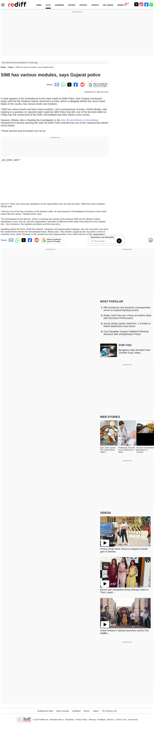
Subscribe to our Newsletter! (102, 237)
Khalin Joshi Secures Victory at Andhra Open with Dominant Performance (127, 316)
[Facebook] (146, 4)
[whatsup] (151, 4)
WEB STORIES (110, 416)
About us (110, 720)
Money (87, 711)
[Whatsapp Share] (62, 84)
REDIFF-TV (122, 5)
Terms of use (121, 720)
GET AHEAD (108, 5)
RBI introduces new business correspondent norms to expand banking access (127, 309)
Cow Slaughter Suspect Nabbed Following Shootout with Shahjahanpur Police (126, 332)
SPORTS (95, 5)
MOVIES (71, 5)
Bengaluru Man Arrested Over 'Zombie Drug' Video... (134, 351)
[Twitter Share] (69, 84)
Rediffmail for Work (45, 711)
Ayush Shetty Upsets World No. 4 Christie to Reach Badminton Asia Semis (127, 325)
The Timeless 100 (109, 711)
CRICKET (83, 5)
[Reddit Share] (82, 84)
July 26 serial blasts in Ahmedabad (79, 120)
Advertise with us (57, 720)
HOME (38, 5)
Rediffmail (76, 711)
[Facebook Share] (75, 84)
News (11, 67)
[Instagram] (141, 4)
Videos (96, 711)
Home (3, 67)
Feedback (101, 720)
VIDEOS (105, 512)
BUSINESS (59, 5)
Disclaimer (69, 720)
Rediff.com (43, 720)
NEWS (48, 5)
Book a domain (63, 711)
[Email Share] (56, 84)
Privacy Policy (81, 720)
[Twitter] (136, 4)
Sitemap (92, 720)
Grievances (133, 720)
